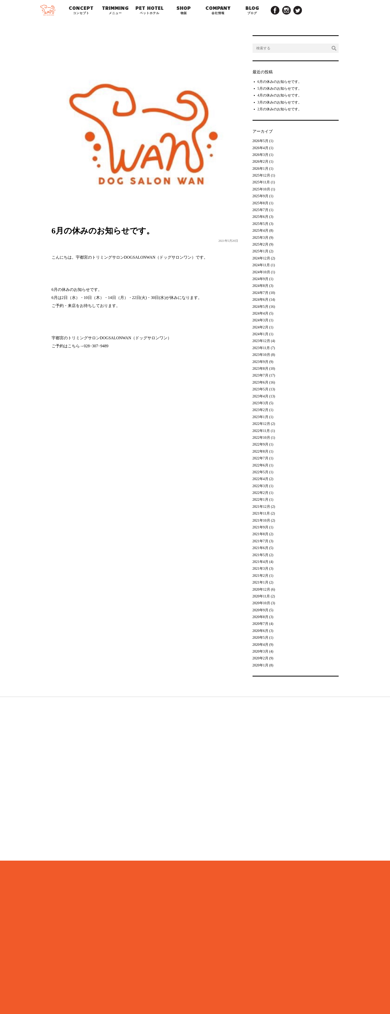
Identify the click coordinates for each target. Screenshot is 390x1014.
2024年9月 (260, 279)
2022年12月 (261, 424)
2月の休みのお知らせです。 (280, 109)
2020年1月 (260, 665)
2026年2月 (260, 161)
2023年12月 (261, 341)
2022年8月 (260, 451)
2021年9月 (260, 527)
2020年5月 (260, 637)
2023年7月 (260, 375)
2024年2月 (260, 327)
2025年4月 (260, 230)
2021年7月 (260, 541)
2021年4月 (260, 562)
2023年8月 (260, 368)
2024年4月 (260, 313)
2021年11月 (261, 513)
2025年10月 (261, 189)
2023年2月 (260, 410)
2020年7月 (260, 624)
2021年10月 (261, 520)
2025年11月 (261, 182)
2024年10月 (261, 272)
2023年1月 (260, 417)
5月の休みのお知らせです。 (280, 88)
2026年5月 (260, 141)
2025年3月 (260, 238)
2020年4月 (260, 645)
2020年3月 (260, 651)
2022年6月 (260, 465)
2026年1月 (260, 169)
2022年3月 (260, 486)
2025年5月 (260, 224)
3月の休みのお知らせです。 (280, 102)
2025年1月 (260, 251)
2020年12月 (261, 589)
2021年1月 (260, 582)
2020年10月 (261, 603)
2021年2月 (260, 576)
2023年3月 (260, 403)
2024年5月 (260, 307)
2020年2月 (260, 658)
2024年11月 (261, 265)
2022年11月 (261, 431)
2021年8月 (260, 534)
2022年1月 (260, 499)
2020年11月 (261, 596)
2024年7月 (260, 293)
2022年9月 (260, 444)
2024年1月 (260, 334)
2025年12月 (261, 175)
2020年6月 (260, 631)
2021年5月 (260, 555)
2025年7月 (260, 210)
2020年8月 (260, 617)
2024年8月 (260, 286)
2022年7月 (260, 458)
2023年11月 (261, 348)
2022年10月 (261, 438)
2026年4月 (260, 148)
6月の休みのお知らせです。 (280, 82)
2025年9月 (260, 196)
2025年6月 (260, 217)
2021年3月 (260, 568)
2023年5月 (260, 389)
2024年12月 (261, 258)
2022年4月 (260, 479)
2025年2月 (260, 244)
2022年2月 (260, 493)
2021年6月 (260, 548)
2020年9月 (260, 610)
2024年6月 (260, 299)
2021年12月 (261, 507)
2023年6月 (260, 382)
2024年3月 (260, 320)
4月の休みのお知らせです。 (280, 95)
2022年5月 (260, 472)
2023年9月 (260, 362)
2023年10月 (261, 355)
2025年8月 (260, 203)
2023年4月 (260, 396)
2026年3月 (260, 155)
